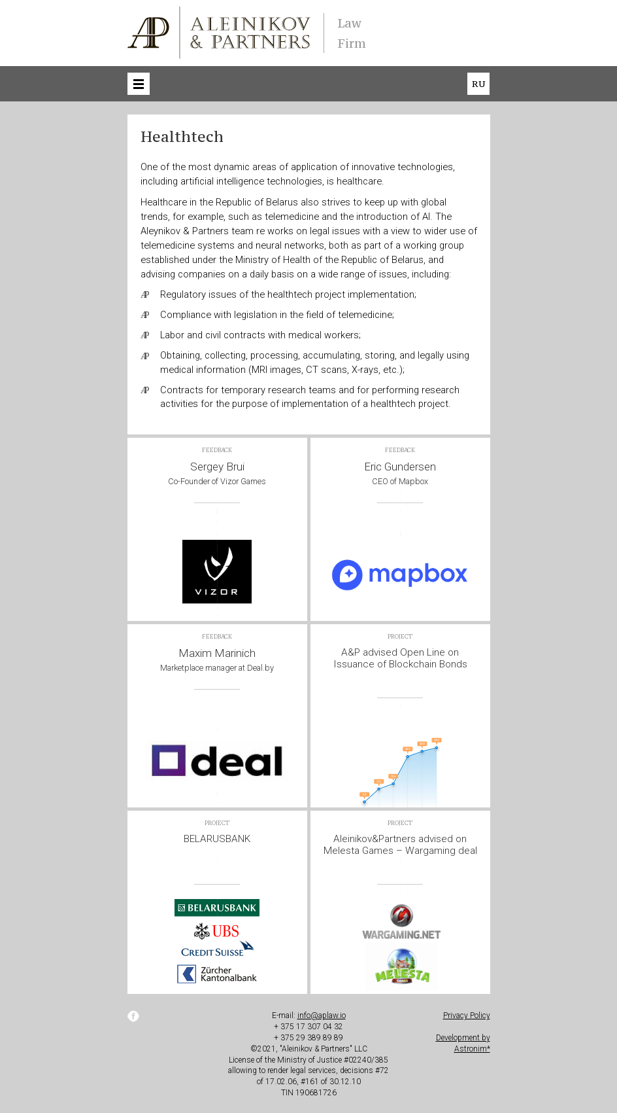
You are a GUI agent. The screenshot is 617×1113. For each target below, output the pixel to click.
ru (478, 84)
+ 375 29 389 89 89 (308, 1037)
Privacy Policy (466, 1015)
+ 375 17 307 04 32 (308, 1026)
